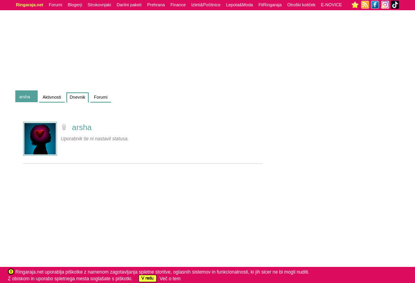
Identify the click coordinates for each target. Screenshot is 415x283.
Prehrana (156, 4)
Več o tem (170, 278)
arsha (24, 96)
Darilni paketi (129, 4)
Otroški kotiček (301, 4)
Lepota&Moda (239, 4)
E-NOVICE (331, 4)
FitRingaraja (270, 4)
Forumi (55, 4)
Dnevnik (78, 97)
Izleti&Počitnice (206, 4)
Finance (178, 4)
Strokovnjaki (99, 4)
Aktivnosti (52, 97)
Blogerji (75, 4)
